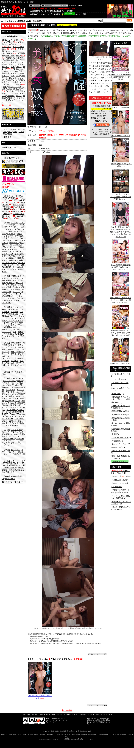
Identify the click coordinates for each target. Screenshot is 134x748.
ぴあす (21, 387)
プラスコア (19, 403)
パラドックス (16, 383)
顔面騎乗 (5, 73)
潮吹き (8, 60)
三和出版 (5, 312)
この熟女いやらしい (119, 383)
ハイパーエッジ (9, 381)
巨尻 (10, 132)
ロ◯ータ (12, 44)
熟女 (10, 21)
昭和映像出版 (12, 314)
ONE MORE (10, 479)
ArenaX (21, 229)
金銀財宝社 (6, 287)
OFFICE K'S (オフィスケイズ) (13, 264)
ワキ (18, 91)
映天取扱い (14, 243)
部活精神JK (13, 398)
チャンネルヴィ (15, 347)
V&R (19, 405)
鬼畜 (5, 87)
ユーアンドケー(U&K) (12, 453)
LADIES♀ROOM (10, 467)
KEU (7, 289)
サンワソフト (11, 202)
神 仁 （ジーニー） (13, 329)
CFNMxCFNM (7, 316)
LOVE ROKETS (8, 463)
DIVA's (8, 358)
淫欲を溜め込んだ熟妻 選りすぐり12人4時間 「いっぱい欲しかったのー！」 (120, 299)
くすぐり (5, 76)
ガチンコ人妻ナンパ (119, 374)
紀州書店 (11, 283)
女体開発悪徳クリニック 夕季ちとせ (121, 164)
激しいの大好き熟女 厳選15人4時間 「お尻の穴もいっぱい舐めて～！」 (121, 266)
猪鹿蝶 (19, 234)
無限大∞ (8, 434)
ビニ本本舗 (10, 390)
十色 (15, 358)
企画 (18, 80)
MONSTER (17, 211)
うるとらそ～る (15, 238)
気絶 (13, 76)
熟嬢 (14, 332)
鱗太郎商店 (11, 465)
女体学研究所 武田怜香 (120, 135)
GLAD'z (16, 287)
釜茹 (14, 280)
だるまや (12, 345)
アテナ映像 (10, 225)
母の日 (20, 381)
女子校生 (9, 42)
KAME (13, 276)
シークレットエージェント (13, 317)
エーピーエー (11, 247)
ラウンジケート (17, 461)
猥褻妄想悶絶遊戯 (118, 411)
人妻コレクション (12, 393)
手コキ (20, 49)
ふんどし (5, 129)
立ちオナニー (16, 62)
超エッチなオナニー (119, 444)
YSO (13, 476)
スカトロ (13, 71)
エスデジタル (7, 245)
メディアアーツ (8, 439)
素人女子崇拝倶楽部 (12, 333)
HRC (16, 240)
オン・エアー (12, 251)
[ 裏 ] (46, 127)
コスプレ (11, 80)
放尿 (20, 71)
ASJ (22, 243)
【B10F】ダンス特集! (120, 483)
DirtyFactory (16, 343)
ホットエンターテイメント (12, 422)
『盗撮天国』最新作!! (120, 480)
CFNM (4, 40)
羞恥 (9, 89)
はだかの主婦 (116, 379)
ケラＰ (12, 294)
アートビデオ (10, 269)
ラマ (18, 463)
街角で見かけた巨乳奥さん (120, 362)
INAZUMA (11, 234)
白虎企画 (5, 211)
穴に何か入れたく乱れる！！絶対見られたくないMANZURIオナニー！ (120, 196)
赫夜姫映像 (6, 280)
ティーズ (12, 218)
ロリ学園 (21, 465)
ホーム (4, 21)
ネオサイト (19, 372)
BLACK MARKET (9, 405)
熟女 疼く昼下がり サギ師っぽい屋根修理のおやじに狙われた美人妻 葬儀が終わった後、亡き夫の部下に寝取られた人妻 (120, 231)
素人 (21, 42)
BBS (19, 396)
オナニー (16, 60)
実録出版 (14, 312)
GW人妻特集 (116, 487)
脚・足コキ (6, 51)
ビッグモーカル (13, 392)
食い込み (12, 78)
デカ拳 (13, 354)
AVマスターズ (15, 256)
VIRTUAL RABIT (17, 378)
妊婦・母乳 (10, 55)
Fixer (12, 414)
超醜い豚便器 (7, 349)
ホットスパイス (12, 416)
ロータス (11, 472)
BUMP (14, 387)
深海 (4, 321)
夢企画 (22, 454)
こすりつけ (11, 64)
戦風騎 (8, 327)
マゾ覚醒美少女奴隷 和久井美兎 (40, 696)
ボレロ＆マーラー (17, 425)
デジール (14, 356)
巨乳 (13, 67)
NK (12, 372)
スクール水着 (12, 82)
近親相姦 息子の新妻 (120, 437)
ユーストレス (14, 452)
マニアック (15, 432)
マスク (21, 132)
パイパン (11, 91)
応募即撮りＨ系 (15, 260)
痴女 (9, 53)
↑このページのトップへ (97, 654)
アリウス (8, 227)
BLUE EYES (12, 410)
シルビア (20, 318)
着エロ (18, 96)
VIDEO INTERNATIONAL (13, 197)
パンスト (16, 58)
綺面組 (20, 285)
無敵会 (4, 436)
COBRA (6, 214)
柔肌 (15, 132)
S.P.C (4, 272)
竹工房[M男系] (19, 200)
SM (6, 71)
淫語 (4, 64)
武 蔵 (22, 434)
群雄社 (16, 300)
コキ (5, 132)
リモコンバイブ (14, 87)
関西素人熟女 (116, 447)
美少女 (4, 44)
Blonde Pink (14, 412)
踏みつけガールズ (12, 401)
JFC (21, 314)
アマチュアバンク (12, 252)
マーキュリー (16, 430)
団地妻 (114, 434)
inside (20, 269)
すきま (10, 321)
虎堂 (18, 363)
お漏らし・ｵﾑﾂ (17, 73)
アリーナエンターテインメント (13, 228)
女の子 (13, 129)
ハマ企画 (17, 209)
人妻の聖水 (116, 441)
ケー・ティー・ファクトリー (12, 297)
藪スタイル (15, 450)
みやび (20, 436)
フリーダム (13, 407)
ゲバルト (16, 292)
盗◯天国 (14, 361)
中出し (18, 67)
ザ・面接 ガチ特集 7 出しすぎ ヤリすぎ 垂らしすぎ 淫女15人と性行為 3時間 (120, 332)
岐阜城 (13, 285)
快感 (10, 134)
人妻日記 (20, 394)
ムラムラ (12, 436)
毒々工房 (11, 363)
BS (3, 390)
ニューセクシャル (10, 374)
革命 (19, 276)
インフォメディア (9, 236)
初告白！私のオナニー (120, 451)
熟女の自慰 (116, 394)
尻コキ (15, 51)
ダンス (15, 89)
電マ (21, 89)
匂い (19, 129)
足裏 (9, 58)
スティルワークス (12, 336)
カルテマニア (16, 278)
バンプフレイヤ (8, 385)
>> (8, 137)
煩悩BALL (6, 387)
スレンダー (13, 93)
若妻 (18, 55)
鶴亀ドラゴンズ (17, 352)
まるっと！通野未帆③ (120, 106)
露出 (18, 84)
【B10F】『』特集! (121, 476)
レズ (16, 69)
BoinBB (19, 385)
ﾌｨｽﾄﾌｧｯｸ (11, 96)
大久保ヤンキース (9, 263)
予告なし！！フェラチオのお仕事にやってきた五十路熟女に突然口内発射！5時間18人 (120, 75)
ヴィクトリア (7, 240)
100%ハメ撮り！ (9, 396)
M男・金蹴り (14, 40)
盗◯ (18, 76)
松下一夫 (5, 432)
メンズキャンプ (13, 443)
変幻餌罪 (12, 421)
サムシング (15, 307)
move (16, 434)
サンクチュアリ (16, 309)
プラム (10, 403)
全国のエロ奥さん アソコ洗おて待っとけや (120, 398)
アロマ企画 (7, 231)
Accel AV (14, 223)
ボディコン (10, 84)
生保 (5, 134)
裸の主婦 (115, 402)
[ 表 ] (40, 127)
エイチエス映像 (13, 257)
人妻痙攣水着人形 (118, 414)
